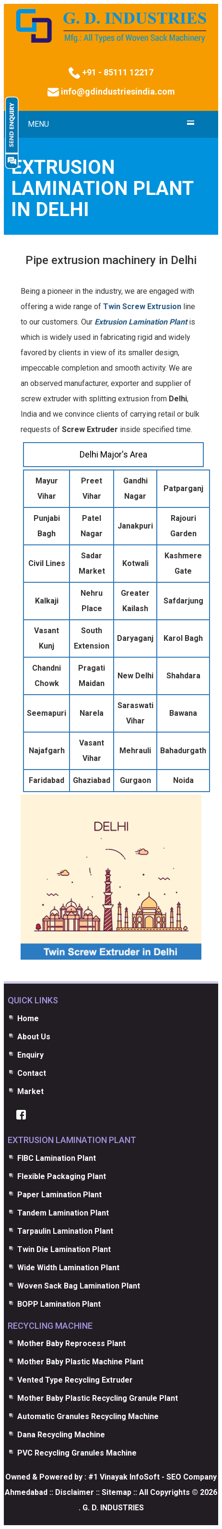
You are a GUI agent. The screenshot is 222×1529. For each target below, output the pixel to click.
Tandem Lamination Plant (63, 1212)
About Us (33, 1036)
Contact (31, 1073)
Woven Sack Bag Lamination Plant (78, 1285)
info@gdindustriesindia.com (117, 91)
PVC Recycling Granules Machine (77, 1452)
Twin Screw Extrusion (142, 306)
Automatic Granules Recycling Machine (88, 1416)
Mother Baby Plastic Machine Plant (80, 1361)
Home (28, 1018)
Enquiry (30, 1054)
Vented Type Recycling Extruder (75, 1380)
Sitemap (116, 1492)
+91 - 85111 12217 (116, 72)
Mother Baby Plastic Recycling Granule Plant (97, 1398)
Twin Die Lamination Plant (64, 1249)
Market (30, 1091)
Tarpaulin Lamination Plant (65, 1231)
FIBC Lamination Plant (56, 1158)
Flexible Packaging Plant (61, 1176)
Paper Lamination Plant (59, 1194)
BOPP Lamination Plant (59, 1304)
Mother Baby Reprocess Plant (71, 1343)
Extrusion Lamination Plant (140, 321)
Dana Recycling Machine (61, 1434)
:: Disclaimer (70, 1492)
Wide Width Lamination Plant (68, 1267)
